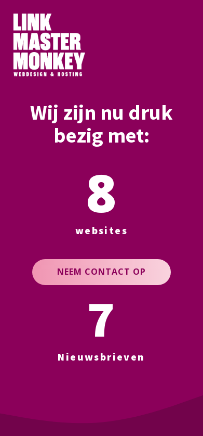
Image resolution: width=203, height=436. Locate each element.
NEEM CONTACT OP (101, 271)
